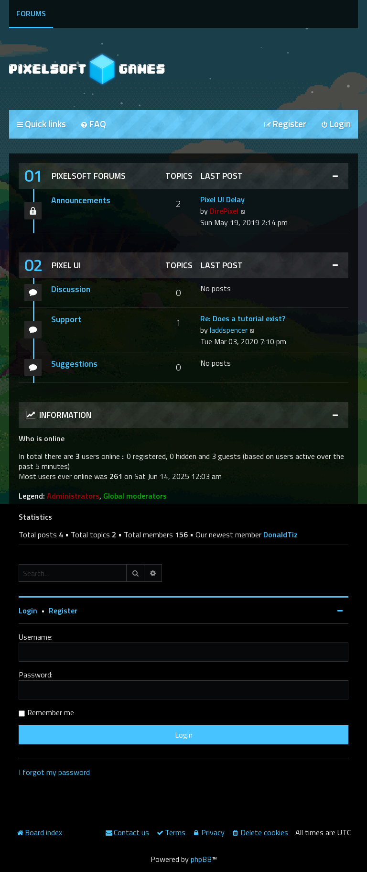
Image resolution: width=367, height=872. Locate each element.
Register (63, 610)
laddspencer (229, 330)
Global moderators (135, 496)
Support (66, 319)
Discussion (70, 289)
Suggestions (74, 363)
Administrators (73, 496)
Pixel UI (66, 265)
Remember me (50, 712)
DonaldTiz (280, 535)
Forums (31, 13)
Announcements (80, 200)
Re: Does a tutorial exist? (242, 318)
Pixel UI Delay (222, 199)
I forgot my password (54, 772)
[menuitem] (93, 124)
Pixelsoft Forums (89, 175)
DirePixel (224, 211)
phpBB (201, 859)
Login (28, 610)
